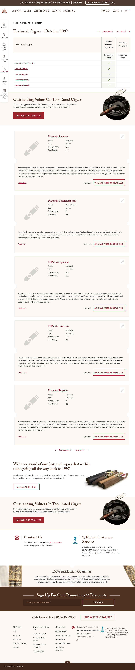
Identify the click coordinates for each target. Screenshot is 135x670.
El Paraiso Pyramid (22, 85)
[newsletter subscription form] (52, 602)
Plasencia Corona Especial (24, 63)
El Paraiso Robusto (22, 80)
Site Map (20, 667)
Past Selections (26, 23)
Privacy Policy (9, 667)
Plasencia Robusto (21, 69)
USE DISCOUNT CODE (97, 3)
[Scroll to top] (67, 663)
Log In (116, 11)
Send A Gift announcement (98, 617)
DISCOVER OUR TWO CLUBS (28, 116)
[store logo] (4, 9)
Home (15, 23)
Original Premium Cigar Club (109, 183)
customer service (55, 542)
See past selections (26, 487)
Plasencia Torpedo (21, 74)
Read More (22, 183)
